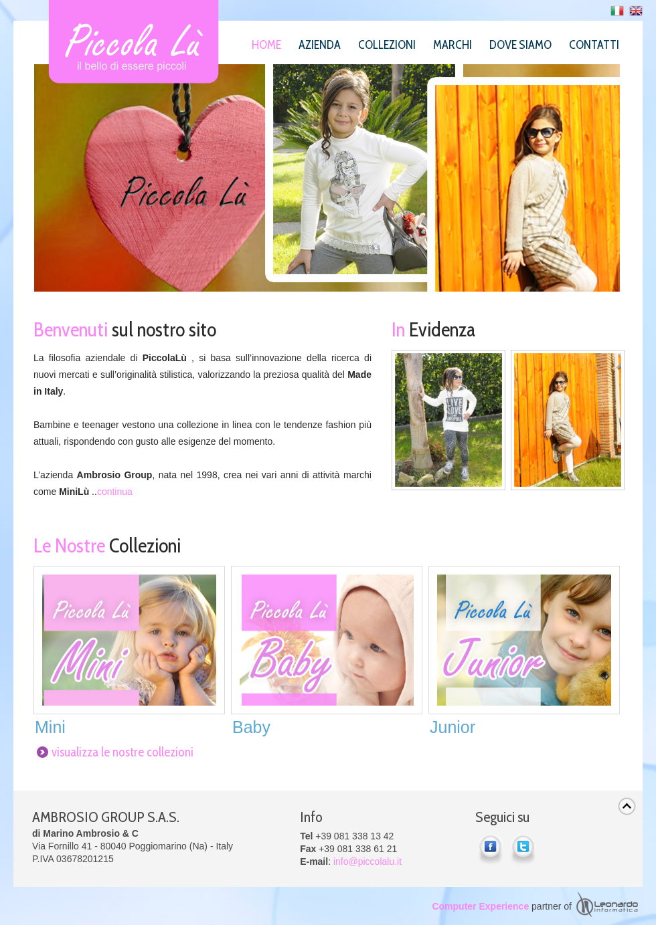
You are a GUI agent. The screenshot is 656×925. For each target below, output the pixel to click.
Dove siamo (520, 44)
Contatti (594, 44)
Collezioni (387, 44)
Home (266, 44)
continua (115, 491)
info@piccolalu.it (367, 861)
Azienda (320, 44)
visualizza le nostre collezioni (122, 752)
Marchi (452, 44)
